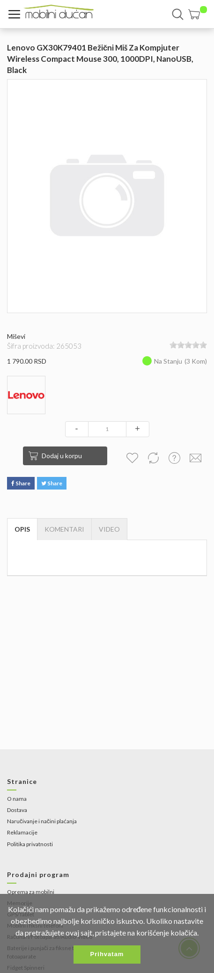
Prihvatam (107, 954)
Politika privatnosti (30, 844)
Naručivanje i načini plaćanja (42, 821)
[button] (197, 14)
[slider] (188, 345)
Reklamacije (22, 832)
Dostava (17, 809)
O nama (17, 798)
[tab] (109, 529)
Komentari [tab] (64, 529)
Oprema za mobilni (30, 891)
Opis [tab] (22, 529)
